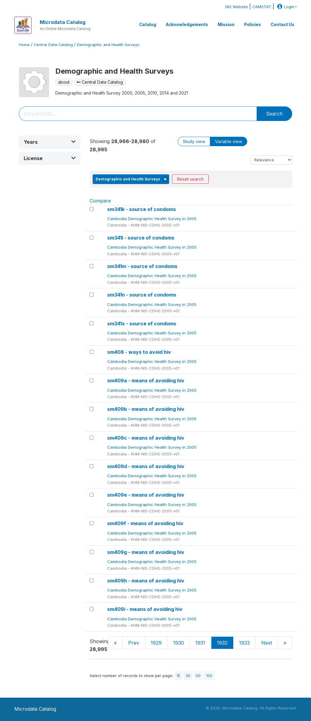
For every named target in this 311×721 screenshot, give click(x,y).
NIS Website (236, 7)
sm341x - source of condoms (141, 323)
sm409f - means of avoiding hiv (145, 523)
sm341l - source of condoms (140, 238)
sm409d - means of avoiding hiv (145, 466)
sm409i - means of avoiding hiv (145, 609)
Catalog (147, 24)
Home (24, 44)
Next (266, 643)
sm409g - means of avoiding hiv (145, 552)
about (64, 82)
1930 (178, 643)
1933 (244, 643)
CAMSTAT (261, 7)
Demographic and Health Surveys (108, 44)
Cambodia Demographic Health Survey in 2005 (152, 218)
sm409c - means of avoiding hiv (145, 438)
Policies (252, 24)
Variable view (228, 141)
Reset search (190, 179)
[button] (50, 142)
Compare (100, 201)
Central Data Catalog (53, 44)
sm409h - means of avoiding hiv (145, 581)
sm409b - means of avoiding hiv (145, 409)
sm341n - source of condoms (141, 295)
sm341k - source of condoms (141, 209)
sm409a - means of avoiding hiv (145, 380)
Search (274, 114)
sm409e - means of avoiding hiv (145, 495)
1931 (200, 643)
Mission (226, 24)
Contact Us (282, 24)
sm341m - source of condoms (142, 266)
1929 (156, 643)
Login (285, 7)
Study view (194, 141)
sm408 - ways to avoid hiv (139, 352)
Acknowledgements (187, 24)
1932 (222, 643)
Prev (133, 643)
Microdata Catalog (62, 22)
